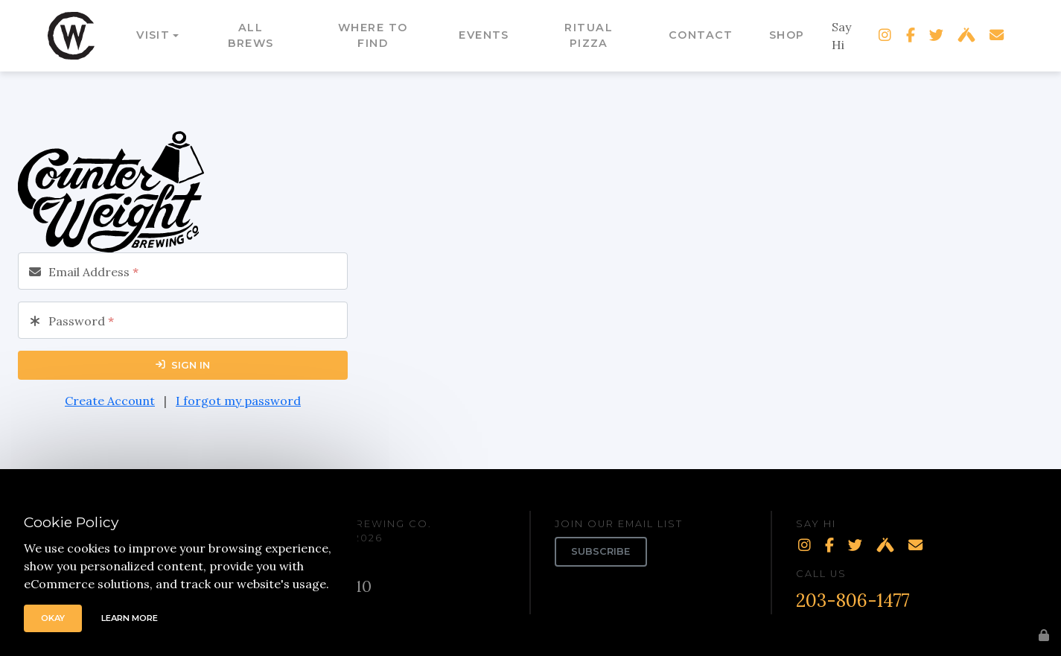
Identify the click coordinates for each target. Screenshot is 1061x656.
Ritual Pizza (588, 36)
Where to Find (373, 36)
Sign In (183, 365)
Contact (701, 35)
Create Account (110, 400)
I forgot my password (238, 400)
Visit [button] (153, 35)
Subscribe (600, 551)
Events (484, 35)
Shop (787, 35)
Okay (53, 618)
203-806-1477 (853, 600)
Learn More (129, 618)
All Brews (251, 36)
